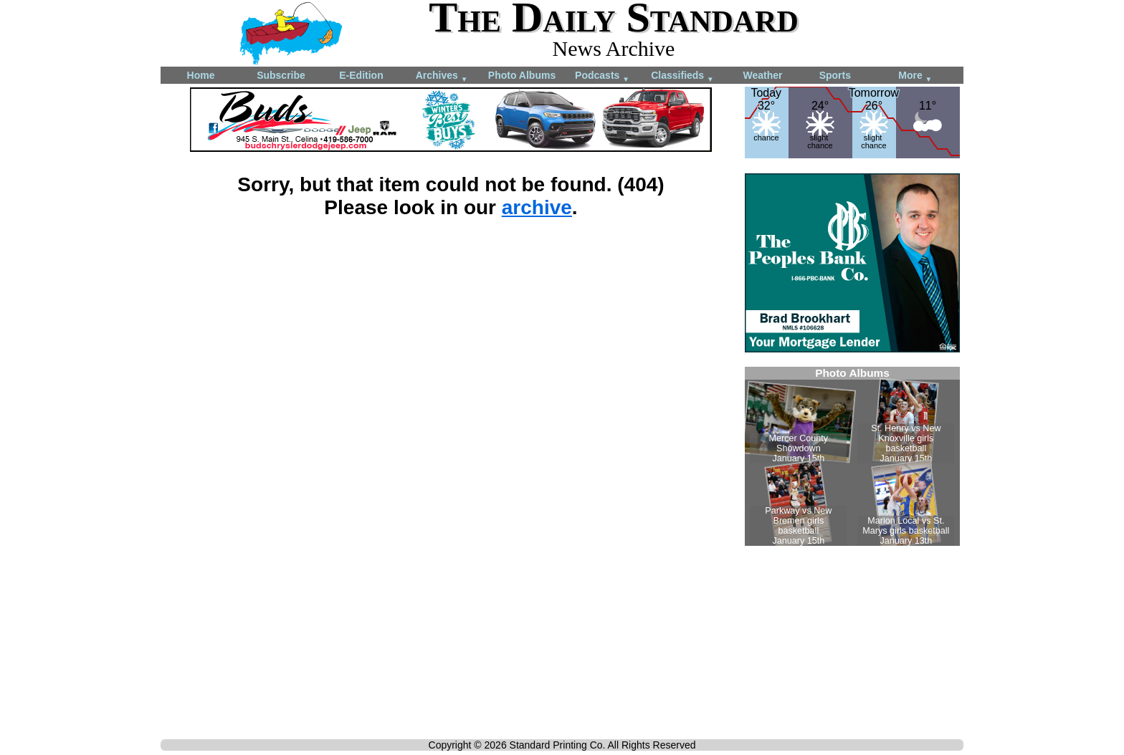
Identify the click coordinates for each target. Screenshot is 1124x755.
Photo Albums (522, 75)
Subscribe (281, 75)
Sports (835, 75)
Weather (763, 75)
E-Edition (361, 75)
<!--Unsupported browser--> (852, 456)
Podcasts (602, 76)
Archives (442, 76)
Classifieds (682, 76)
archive (537, 207)
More (915, 76)
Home (201, 75)
